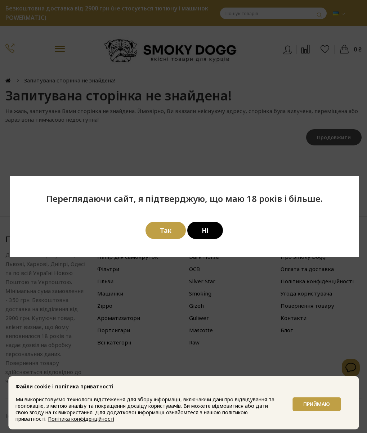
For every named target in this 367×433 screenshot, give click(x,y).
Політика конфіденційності (82, 418)
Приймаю (316, 402)
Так (165, 230)
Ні (205, 230)
